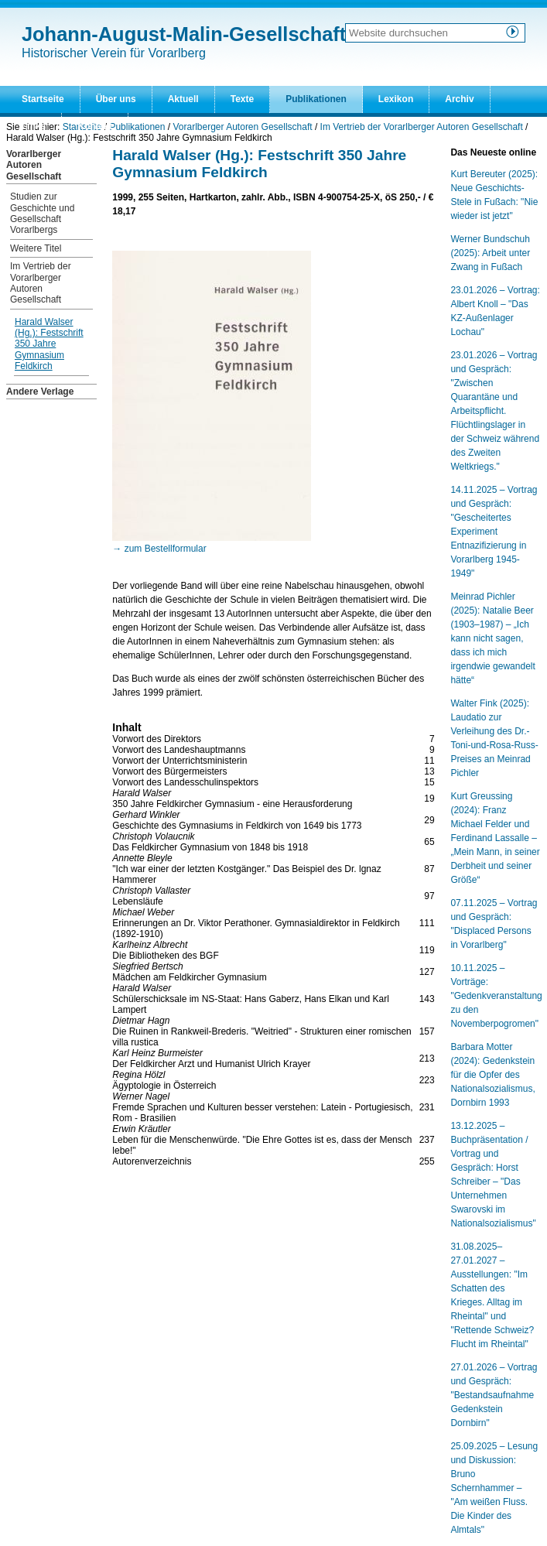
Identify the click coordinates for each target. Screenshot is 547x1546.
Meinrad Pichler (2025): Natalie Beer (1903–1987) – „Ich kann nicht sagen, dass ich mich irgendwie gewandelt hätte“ (492, 638)
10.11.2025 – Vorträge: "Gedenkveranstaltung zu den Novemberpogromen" (496, 996)
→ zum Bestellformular (159, 548)
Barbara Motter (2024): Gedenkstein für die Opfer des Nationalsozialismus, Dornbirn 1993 (492, 1074)
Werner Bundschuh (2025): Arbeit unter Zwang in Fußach (490, 253)
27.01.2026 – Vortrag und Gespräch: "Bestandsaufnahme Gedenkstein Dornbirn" (493, 1395)
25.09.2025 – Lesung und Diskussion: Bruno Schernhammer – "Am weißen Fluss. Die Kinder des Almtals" (494, 1488)
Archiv (459, 99)
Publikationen (316, 99)
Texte (242, 99)
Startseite (43, 99)
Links (34, 126)
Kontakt (94, 126)
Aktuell (183, 99)
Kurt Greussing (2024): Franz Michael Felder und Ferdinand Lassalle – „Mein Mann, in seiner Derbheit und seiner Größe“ (494, 838)
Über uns (116, 99)
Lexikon (395, 99)
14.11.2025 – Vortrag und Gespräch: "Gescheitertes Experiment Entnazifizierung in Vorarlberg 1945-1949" (493, 531)
